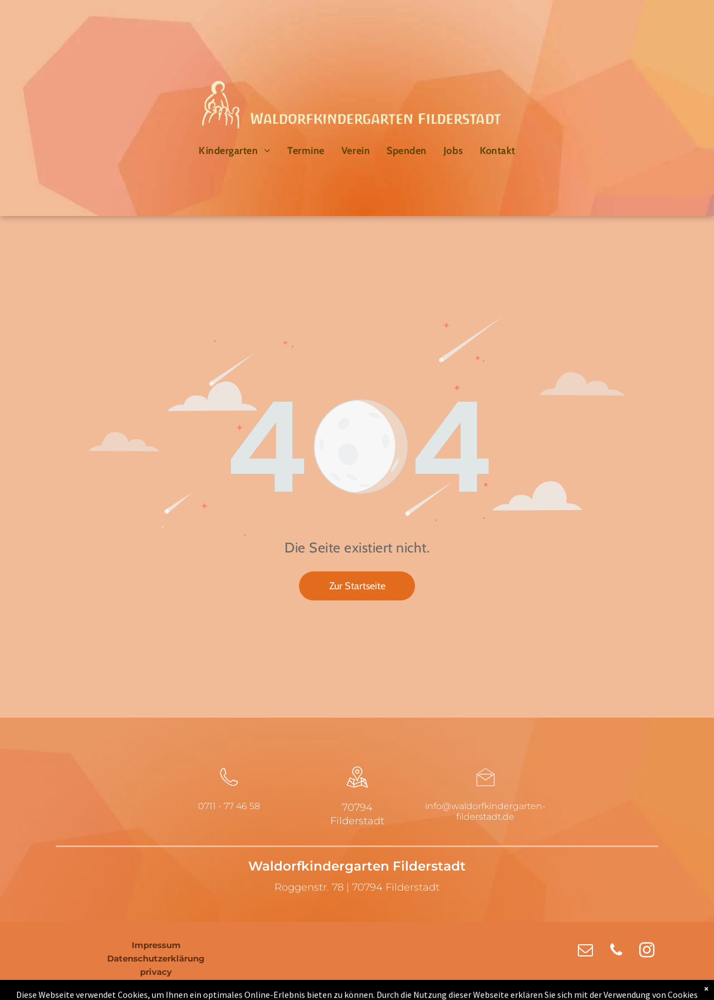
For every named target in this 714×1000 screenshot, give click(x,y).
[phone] (616, 951)
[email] (585, 951)
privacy (156, 972)
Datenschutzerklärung (156, 958)
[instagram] (646, 951)
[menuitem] (234, 150)
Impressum (156, 945)
